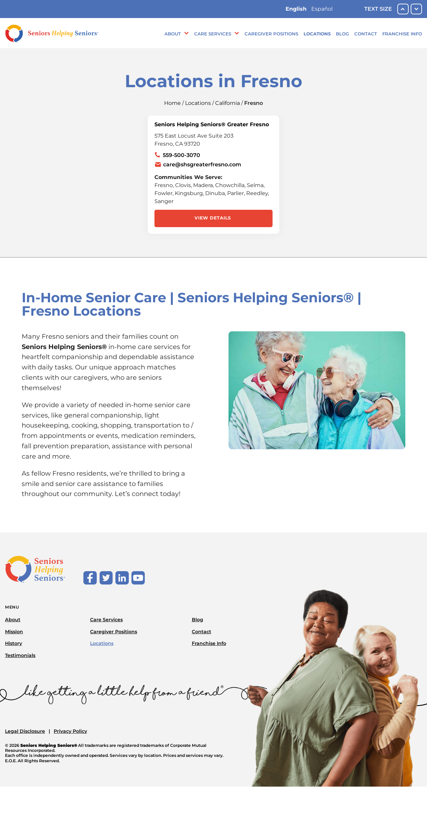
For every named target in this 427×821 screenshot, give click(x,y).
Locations (317, 33)
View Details (212, 217)
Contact (365, 33)
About (172, 33)
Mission (14, 632)
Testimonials (20, 655)
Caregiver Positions (271, 33)
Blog (342, 33)
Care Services (212, 33)
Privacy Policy (70, 731)
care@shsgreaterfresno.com (202, 164)
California (227, 103)
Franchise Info (402, 33)
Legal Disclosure (25, 731)
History (13, 643)
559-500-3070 (181, 155)
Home (172, 103)
